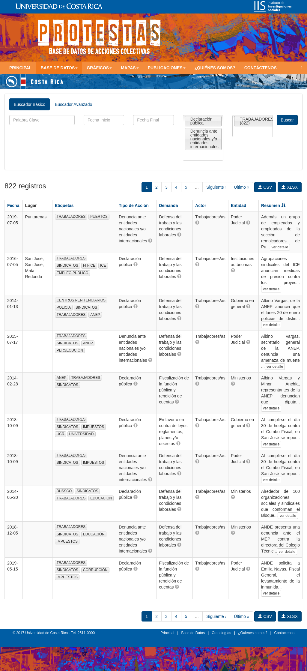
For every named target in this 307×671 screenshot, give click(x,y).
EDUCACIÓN (101, 498)
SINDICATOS (67, 265)
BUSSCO (64, 491)
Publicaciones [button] (167, 67)
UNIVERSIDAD (81, 434)
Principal (20, 67)
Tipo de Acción (134, 205)
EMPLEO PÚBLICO (72, 273)
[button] (150, 240)
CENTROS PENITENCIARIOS (81, 300)
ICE (103, 265)
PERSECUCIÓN (70, 350)
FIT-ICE (89, 265)
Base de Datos (193, 633)
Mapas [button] (130, 67)
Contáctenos (260, 67)
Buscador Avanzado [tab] (73, 104)
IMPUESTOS (93, 427)
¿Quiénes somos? (215, 67)
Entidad (238, 205)
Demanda (168, 205)
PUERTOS (99, 216)
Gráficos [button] (99, 67)
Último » (241, 187)
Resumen (273, 205)
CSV (265, 187)
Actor (200, 205)
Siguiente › (216, 187)
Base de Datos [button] (59, 67)
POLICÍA (64, 307)
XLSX (290, 187)
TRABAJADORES (71, 216)
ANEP (95, 315)
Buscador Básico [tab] (29, 104)
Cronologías (221, 633)
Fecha (13, 205)
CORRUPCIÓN (95, 570)
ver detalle (280, 247)
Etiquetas (64, 205)
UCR (60, 434)
